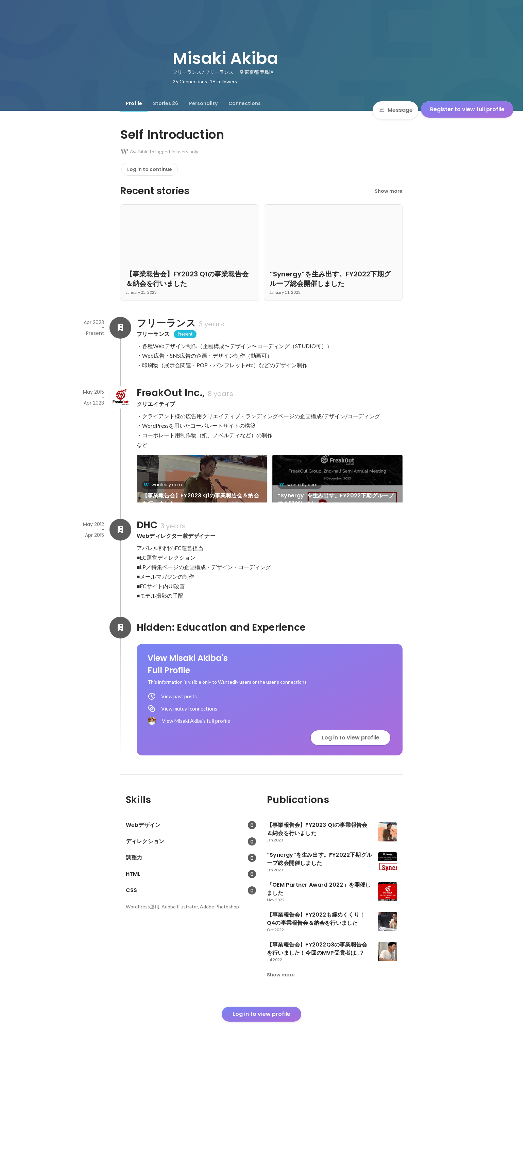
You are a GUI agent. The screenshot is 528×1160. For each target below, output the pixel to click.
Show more (389, 191)
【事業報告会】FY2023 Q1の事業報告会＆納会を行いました (200, 500)
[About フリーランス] (120, 328)
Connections (244, 103)
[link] (202, 487)
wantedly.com (164, 485)
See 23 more (337, 558)
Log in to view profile (350, 831)
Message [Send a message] (395, 110)
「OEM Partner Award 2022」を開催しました (199, 570)
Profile (134, 103)
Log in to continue (149, 169)
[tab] (134, 103)
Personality (203, 103)
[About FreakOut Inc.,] (120, 397)
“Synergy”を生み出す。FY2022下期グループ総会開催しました (336, 500)
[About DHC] (120, 623)
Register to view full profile (467, 109)
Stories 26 (165, 103)
